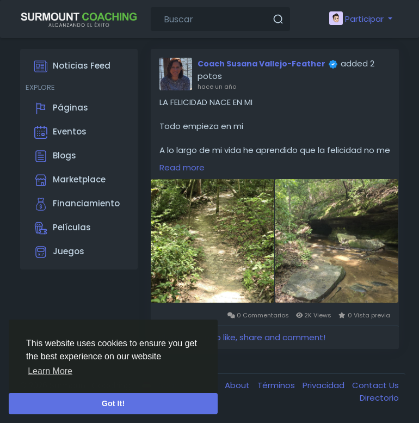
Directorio (379, 397)
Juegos (59, 252)
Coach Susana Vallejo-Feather (261, 63)
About (238, 385)
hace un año (217, 86)
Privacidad (325, 385)
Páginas (61, 108)
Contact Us (375, 385)
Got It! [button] (113, 403)
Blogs (55, 156)
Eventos (60, 132)
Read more (182, 167)
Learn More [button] (50, 371)
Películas (62, 228)
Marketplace (70, 180)
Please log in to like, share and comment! (242, 337)
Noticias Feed (72, 66)
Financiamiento (77, 204)
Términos (277, 385)
